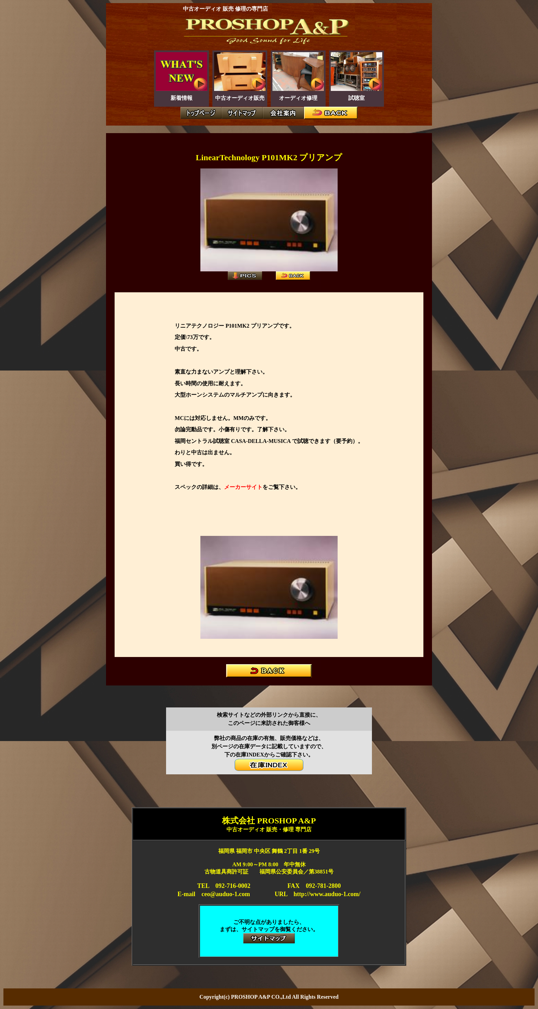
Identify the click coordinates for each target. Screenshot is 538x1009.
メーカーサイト (243, 487)
